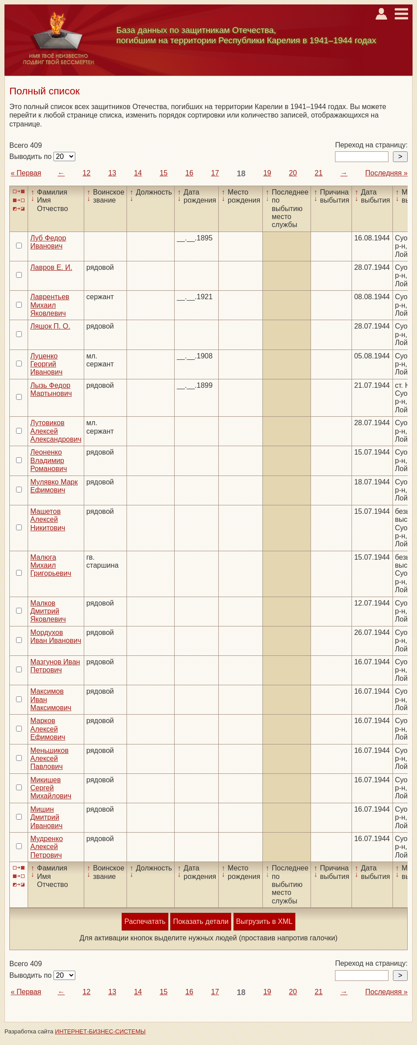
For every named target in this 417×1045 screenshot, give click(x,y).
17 (215, 173)
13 (112, 173)
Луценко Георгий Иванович (46, 364)
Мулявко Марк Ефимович (54, 486)
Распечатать (144, 921)
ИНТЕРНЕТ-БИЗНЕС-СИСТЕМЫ (100, 1031)
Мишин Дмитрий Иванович (46, 817)
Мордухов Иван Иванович (55, 636)
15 (163, 173)
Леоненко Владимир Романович (48, 460)
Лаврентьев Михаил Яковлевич (50, 305)
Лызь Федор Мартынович (51, 389)
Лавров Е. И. (51, 267)
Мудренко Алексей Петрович (46, 847)
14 (138, 173)
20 (293, 173)
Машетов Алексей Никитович (47, 520)
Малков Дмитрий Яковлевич (48, 611)
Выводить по (31, 156)
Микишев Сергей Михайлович (50, 788)
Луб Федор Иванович (48, 242)
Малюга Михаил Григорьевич (50, 565)
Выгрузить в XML (264, 921)
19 (267, 173)
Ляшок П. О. (50, 326)
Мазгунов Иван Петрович (55, 666)
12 (86, 173)
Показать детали (200, 921)
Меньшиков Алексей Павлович (49, 759)
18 (241, 173)
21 (319, 173)
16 (189, 173)
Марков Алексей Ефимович (47, 729)
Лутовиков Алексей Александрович (56, 431)
